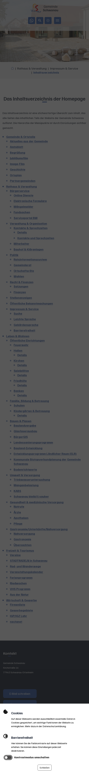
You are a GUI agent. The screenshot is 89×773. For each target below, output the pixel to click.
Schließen (45, 767)
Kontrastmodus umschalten (31, 757)
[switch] (8, 757)
